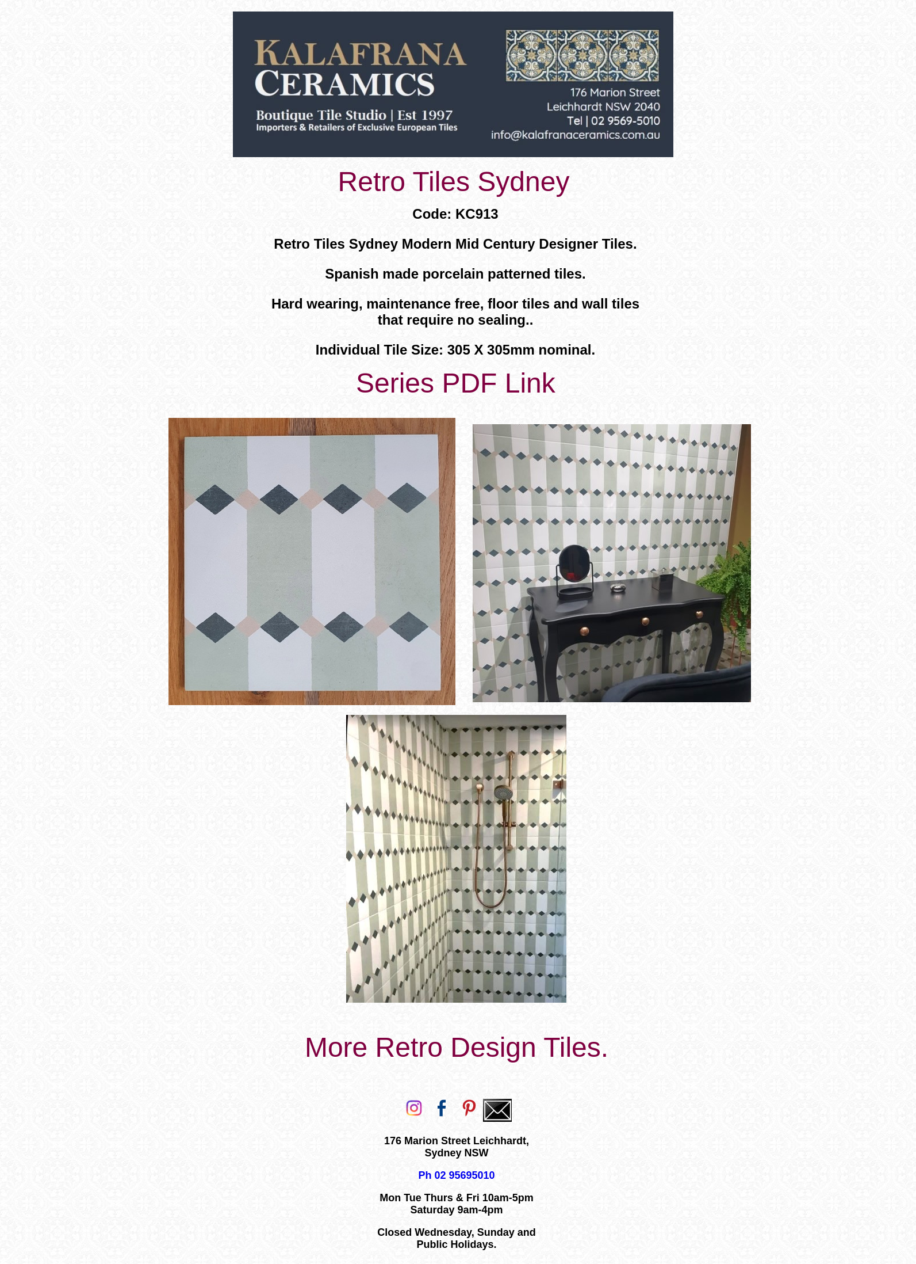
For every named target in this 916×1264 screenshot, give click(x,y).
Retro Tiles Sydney (454, 181)
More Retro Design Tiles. (456, 1047)
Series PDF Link (455, 383)
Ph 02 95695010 (456, 1175)
